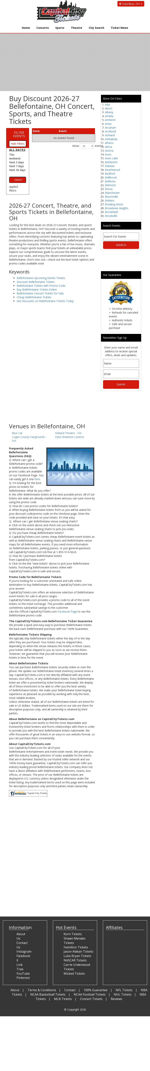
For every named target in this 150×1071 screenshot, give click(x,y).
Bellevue (110, 181)
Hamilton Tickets (76, 947)
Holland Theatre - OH (68, 433)
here (37, 479)
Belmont (110, 185)
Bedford (110, 173)
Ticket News (119, 28)
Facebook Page (67, 611)
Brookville (111, 216)
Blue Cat (17, 433)
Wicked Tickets (74, 973)
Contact (69, 990)
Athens (109, 143)
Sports (59, 28)
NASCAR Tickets (75, 960)
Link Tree (19, 967)
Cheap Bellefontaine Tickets (34, 297)
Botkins (109, 200)
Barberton (111, 162)
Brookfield (111, 212)
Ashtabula (111, 139)
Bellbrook (111, 177)
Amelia (109, 116)
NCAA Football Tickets (90, 994)
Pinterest (23, 978)
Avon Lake (111, 158)
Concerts (42, 28)
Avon (108, 154)
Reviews (116, 999)
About (15, 990)
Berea (108, 189)
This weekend (14, 156)
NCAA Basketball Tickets (48, 994)
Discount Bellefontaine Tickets (36, 282)
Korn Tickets (73, 934)
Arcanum (110, 127)
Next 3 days (16, 162)
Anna (108, 124)
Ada (107, 104)
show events (83, 146)
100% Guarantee (95, 990)
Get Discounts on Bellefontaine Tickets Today (45, 301)
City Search (96, 28)
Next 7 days (16, 166)
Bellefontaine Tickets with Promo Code (41, 285)
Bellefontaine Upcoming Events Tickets (41, 278)
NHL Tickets (122, 994)
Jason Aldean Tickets (78, 951)
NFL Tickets (124, 990)
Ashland (110, 135)
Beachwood (112, 170)
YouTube (23, 973)
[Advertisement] (52, 392)
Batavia (109, 166)
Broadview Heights (116, 208)
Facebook (23, 956)
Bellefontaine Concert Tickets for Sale (40, 293)
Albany (109, 112)
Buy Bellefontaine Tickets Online (37, 289)
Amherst (110, 120)
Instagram (23, 951)
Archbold (110, 131)
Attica (108, 147)
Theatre (76, 28)
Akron (108, 108)
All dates (17, 150)
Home (26, 28)
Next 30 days (17, 170)
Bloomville (111, 196)
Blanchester (112, 193)
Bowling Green (114, 204)
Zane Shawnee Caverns (69, 437)
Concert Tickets (91, 999)
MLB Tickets (63, 999)
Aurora (109, 150)
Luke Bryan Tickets (77, 956)
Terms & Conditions (42, 990)
